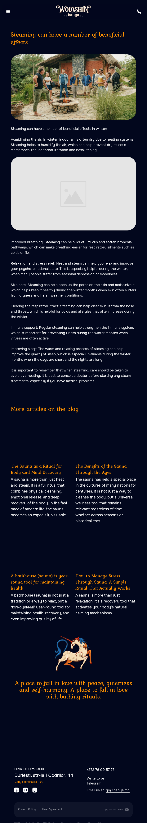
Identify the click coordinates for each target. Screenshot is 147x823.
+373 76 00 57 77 (100, 764)
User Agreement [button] (52, 803)
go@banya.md (118, 784)
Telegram (94, 777)
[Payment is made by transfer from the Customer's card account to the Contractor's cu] (117, 804)
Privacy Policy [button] (27, 803)
